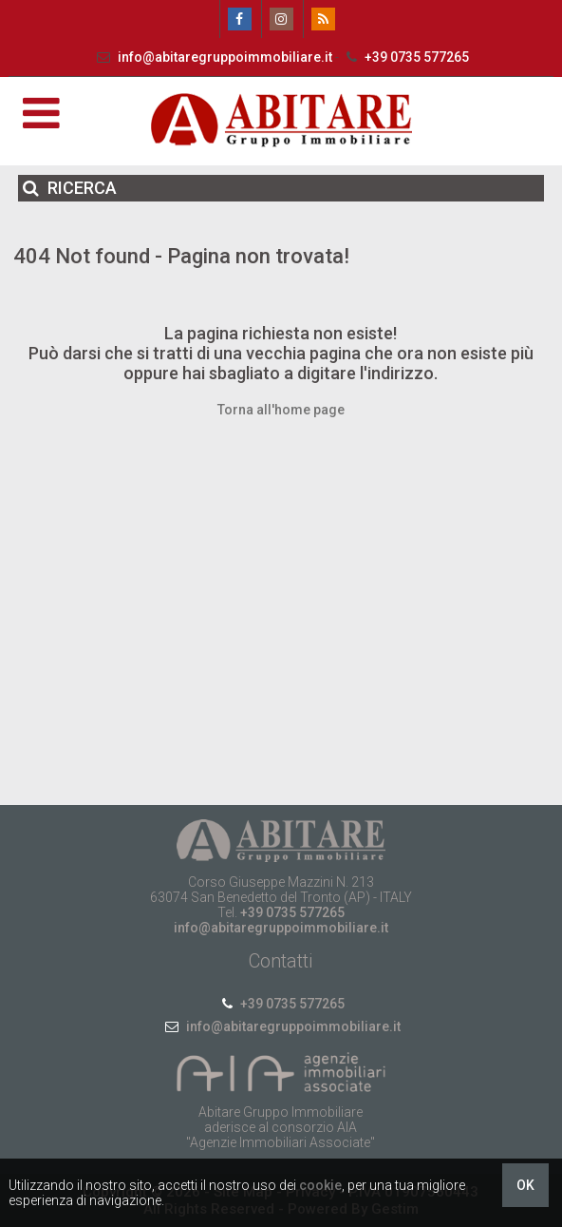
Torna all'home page (281, 409)
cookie (320, 1185)
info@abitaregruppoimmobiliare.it (213, 57)
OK (525, 1185)
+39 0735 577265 (405, 57)
